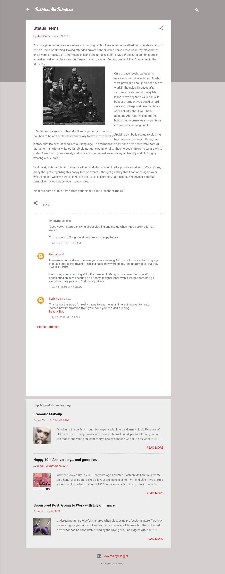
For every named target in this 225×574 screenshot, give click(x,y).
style (46, 204)
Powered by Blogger (112, 556)
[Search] (197, 11)
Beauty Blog (56, 311)
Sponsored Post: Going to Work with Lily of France (74, 505)
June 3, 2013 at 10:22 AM (65, 243)
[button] (161, 29)
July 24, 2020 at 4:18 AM (64, 317)
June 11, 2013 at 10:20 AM (65, 287)
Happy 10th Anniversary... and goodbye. (65, 460)
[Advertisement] (186, 78)
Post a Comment (48, 327)
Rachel (53, 254)
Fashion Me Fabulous (54, 9)
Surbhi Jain (56, 298)
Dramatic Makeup (47, 414)
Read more (154, 447)
